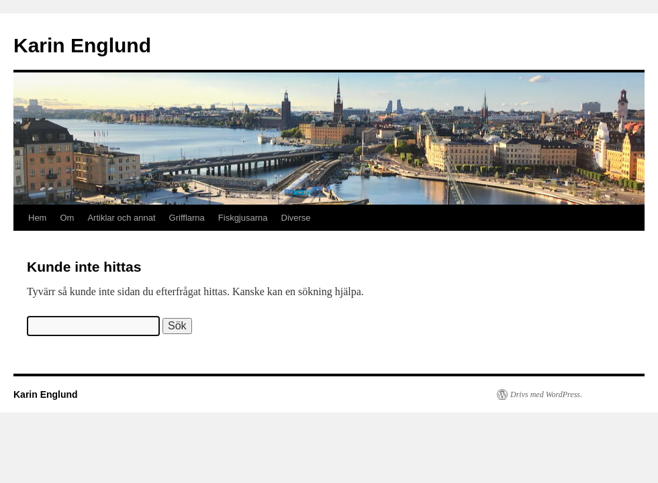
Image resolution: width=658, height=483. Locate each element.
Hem (37, 218)
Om (67, 218)
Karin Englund (82, 45)
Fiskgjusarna (243, 218)
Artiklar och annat (121, 218)
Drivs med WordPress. (546, 394)
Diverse (296, 218)
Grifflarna (187, 218)
